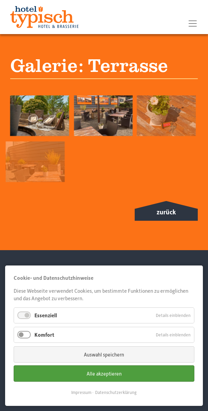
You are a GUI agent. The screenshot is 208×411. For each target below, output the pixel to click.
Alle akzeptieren (104, 373)
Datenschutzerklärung (116, 392)
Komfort (44, 334)
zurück (166, 212)
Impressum (81, 392)
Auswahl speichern (104, 354)
